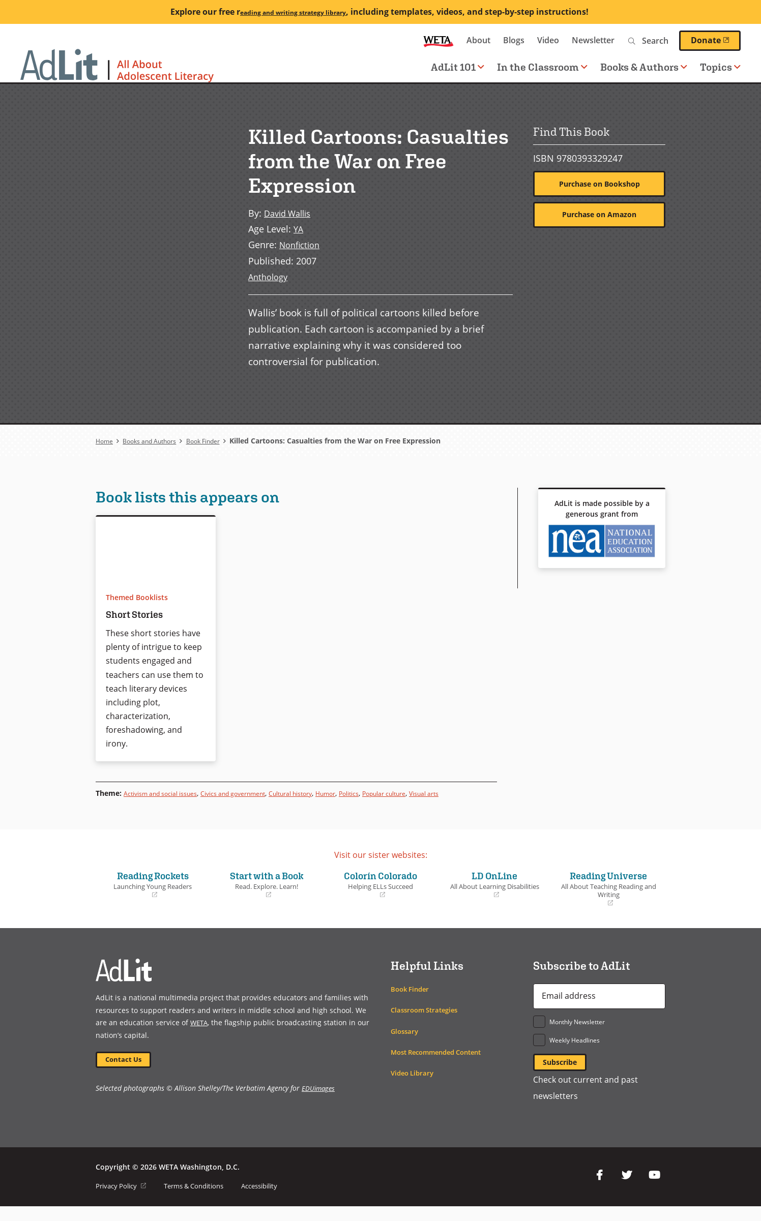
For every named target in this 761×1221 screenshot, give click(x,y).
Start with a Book (266, 896)
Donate (716, 40)
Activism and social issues (168, 792)
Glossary (406, 1043)
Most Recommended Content (442, 1063)
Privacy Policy (123, 1200)
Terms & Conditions (202, 1200)
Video (548, 40)
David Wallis (290, 212)
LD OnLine (494, 896)
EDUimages (319, 1103)
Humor (365, 792)
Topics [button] (720, 67)
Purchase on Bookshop (599, 184)
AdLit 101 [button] (457, 67)
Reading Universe (608, 900)
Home (105, 440)
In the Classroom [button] (542, 67)
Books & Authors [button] (643, 67)
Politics (392, 792)
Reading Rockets (152, 896)
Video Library (414, 1084)
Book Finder (219, 440)
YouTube (654, 1190)
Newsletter (593, 40)
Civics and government (255, 792)
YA (299, 228)
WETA (438, 40)
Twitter (627, 1190)
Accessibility (275, 1200)
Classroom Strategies (427, 1022)
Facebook (599, 1190)
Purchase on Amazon (599, 216)
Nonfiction (302, 244)
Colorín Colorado (380, 896)
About (478, 40)
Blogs (513, 40)
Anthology (269, 276)
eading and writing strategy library (293, 11)
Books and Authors (157, 440)
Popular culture (434, 792)
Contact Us (126, 1073)
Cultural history (323, 792)
